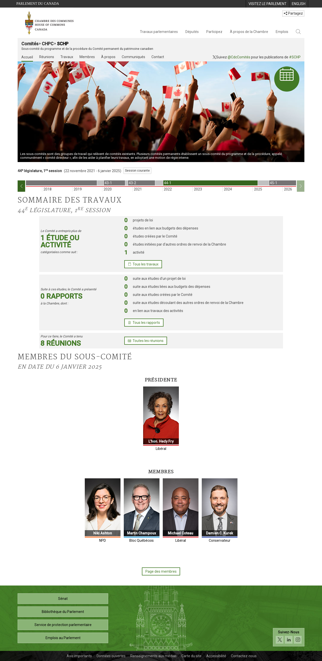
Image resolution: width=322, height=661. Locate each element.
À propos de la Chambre (249, 32)
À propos (108, 57)
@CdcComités (239, 57)
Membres (87, 57)
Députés (192, 32)
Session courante (137, 170)
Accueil (27, 57)
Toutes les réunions (146, 341)
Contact (157, 57)
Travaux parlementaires (159, 32)
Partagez (293, 13)
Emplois (282, 32)
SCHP (62, 43)
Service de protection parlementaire (63, 625)
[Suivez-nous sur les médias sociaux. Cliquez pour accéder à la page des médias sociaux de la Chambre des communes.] (288, 637)
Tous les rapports (144, 323)
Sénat (63, 599)
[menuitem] (267, 4)
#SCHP (295, 57)
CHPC (48, 43)
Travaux (66, 57)
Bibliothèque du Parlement (63, 612)
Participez (214, 32)
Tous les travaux (143, 264)
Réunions (46, 57)
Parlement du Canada (37, 4)
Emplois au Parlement (63, 638)
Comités (29, 43)
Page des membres (161, 571)
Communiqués (133, 57)
